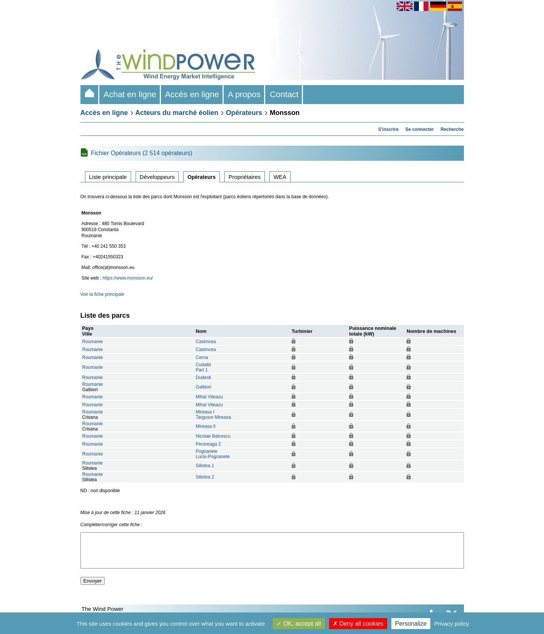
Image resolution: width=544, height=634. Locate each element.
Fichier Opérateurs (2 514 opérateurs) (142, 153)
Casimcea (206, 341)
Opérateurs (244, 113)
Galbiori (203, 387)
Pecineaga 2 (208, 444)
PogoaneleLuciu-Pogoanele (213, 454)
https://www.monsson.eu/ (128, 278)
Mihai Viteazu (209, 396)
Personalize (411, 623)
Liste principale (108, 177)
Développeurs (157, 177)
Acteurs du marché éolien (176, 113)
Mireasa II (206, 426)
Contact (284, 94)
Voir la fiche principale (102, 294)
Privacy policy (451, 623)
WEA (280, 177)
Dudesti (203, 377)
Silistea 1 (205, 465)
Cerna (202, 357)
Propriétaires (245, 177)
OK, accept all (299, 623)
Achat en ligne (130, 94)
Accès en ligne (192, 94)
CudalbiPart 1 (203, 367)
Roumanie (92, 341)
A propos (244, 94)
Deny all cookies (358, 623)
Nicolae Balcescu (213, 436)
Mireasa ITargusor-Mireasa (213, 414)
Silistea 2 (205, 477)
